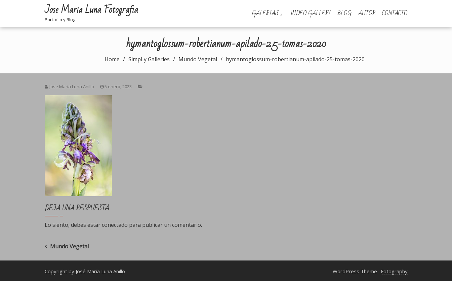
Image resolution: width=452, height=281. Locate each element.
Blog (345, 13)
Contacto (395, 13)
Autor (366, 13)
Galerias (265, 13)
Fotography (394, 271)
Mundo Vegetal (69, 246)
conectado (115, 225)
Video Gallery (310, 13)
